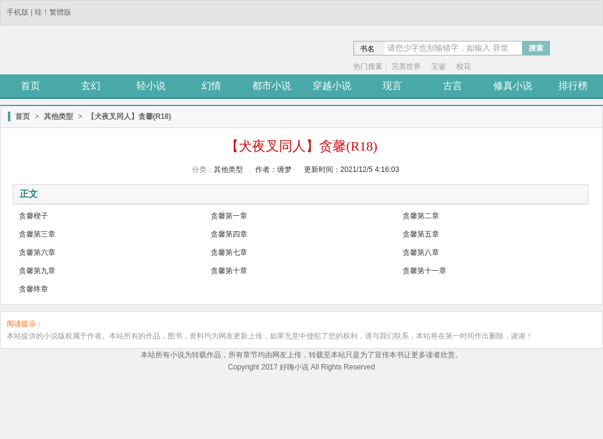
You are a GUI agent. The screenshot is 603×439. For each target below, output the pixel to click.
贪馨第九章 (37, 270)
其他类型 (58, 116)
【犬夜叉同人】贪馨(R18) (129, 116)
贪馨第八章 (421, 252)
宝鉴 (438, 66)
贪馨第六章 (37, 252)
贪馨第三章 (37, 234)
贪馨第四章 (229, 234)
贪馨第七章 (229, 252)
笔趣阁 (88, 51)
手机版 (18, 12)
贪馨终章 (33, 289)
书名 (367, 49)
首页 (22, 116)
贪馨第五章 (421, 234)
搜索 (536, 48)
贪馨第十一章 (424, 270)
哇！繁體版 (53, 12)
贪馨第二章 (421, 216)
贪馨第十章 (229, 270)
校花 (463, 66)
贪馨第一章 (229, 216)
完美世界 (406, 66)
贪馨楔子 (33, 216)
